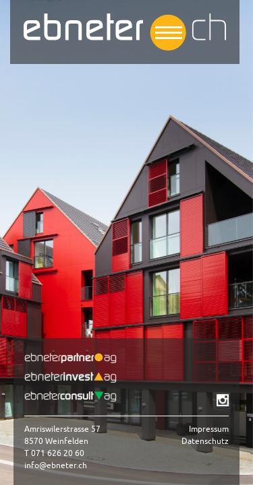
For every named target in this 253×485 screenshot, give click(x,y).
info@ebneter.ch (55, 465)
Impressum (209, 429)
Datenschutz (205, 441)
